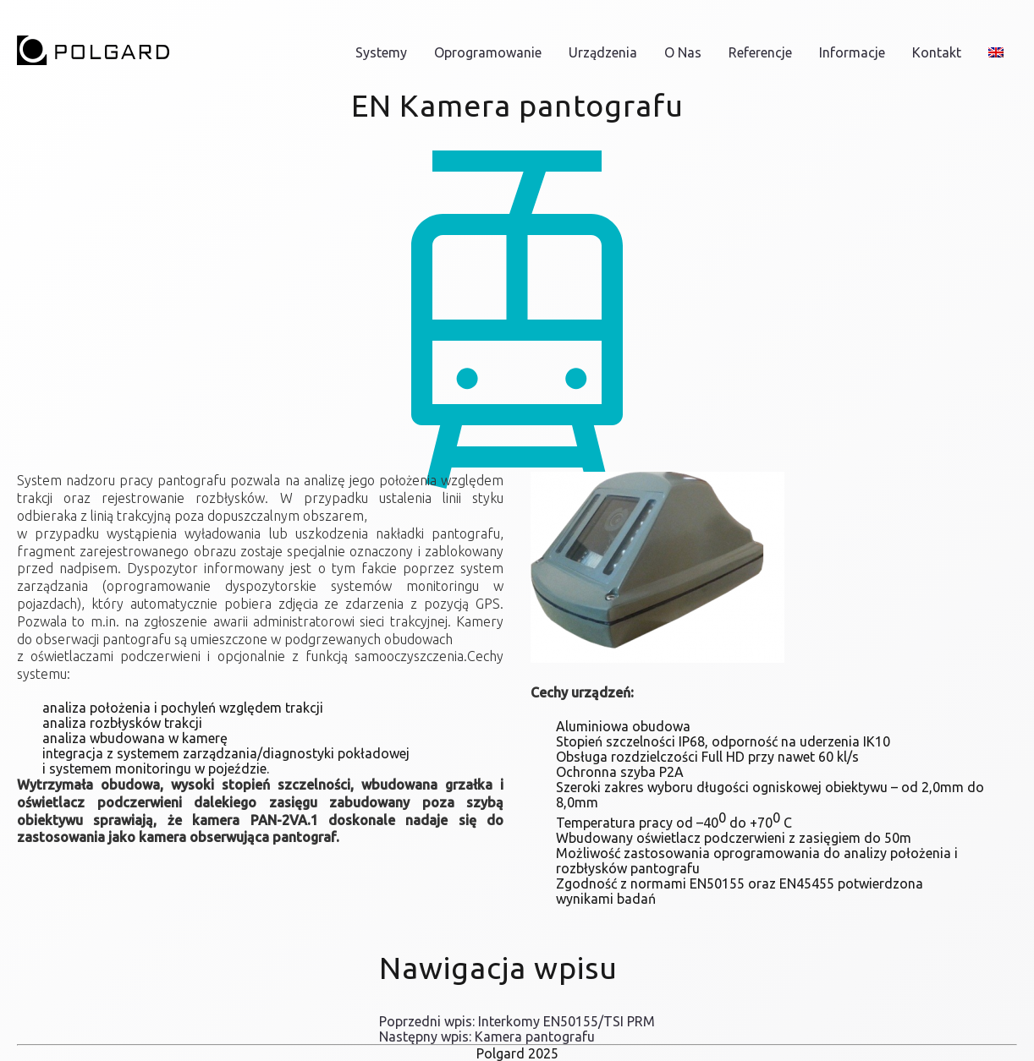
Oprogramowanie (488, 52)
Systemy (381, 52)
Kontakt (936, 52)
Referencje (760, 52)
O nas (682, 52)
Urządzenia (603, 52)
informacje (852, 52)
